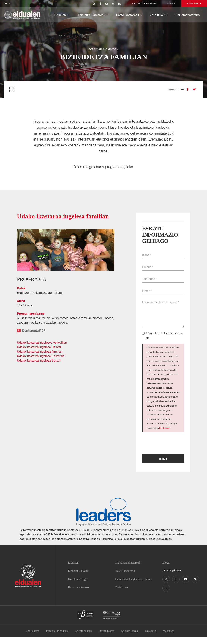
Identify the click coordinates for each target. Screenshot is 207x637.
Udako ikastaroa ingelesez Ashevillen (42, 342)
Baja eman (150, 631)
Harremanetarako (187, 15)
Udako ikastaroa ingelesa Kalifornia (40, 356)
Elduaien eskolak (78, 570)
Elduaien (60, 15)
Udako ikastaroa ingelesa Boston (39, 360)
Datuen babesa (106, 631)
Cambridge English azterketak (133, 579)
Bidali (163, 458)
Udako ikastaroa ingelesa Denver (39, 347)
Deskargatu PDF (31, 330)
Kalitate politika (83, 631)
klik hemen (164, 428)
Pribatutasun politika (57, 631)
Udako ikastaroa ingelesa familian (39, 351)
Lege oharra (32, 631)
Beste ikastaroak (127, 15)
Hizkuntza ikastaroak (91, 15)
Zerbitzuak (157, 15)
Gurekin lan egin (78, 579)
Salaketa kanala (129, 631)
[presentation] (170, 443)
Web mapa (168, 631)
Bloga (166, 562)
